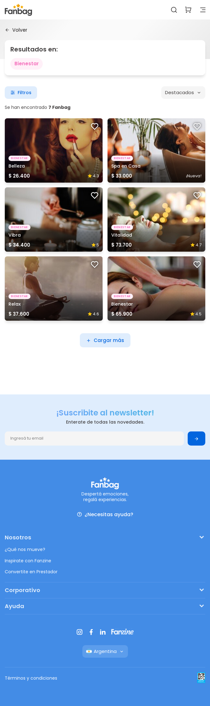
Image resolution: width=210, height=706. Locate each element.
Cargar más (105, 340)
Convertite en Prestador (31, 572)
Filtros (20, 92)
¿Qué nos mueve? (25, 549)
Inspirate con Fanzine (28, 561)
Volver (16, 29)
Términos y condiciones (31, 678)
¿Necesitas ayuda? (105, 514)
